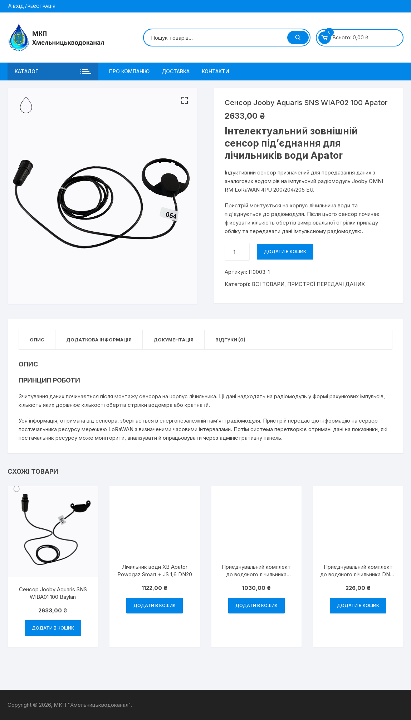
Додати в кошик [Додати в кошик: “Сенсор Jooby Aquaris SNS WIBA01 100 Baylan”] (53, 628)
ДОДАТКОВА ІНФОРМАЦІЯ (99, 339)
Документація (173, 339)
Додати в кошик (285, 251)
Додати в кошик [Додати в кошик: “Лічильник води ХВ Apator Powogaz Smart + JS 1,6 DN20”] (154, 605)
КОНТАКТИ (215, 71)
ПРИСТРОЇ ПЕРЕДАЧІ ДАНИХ (326, 284)
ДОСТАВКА (176, 71)
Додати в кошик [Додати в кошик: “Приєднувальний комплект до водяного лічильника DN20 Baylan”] (358, 605)
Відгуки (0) (230, 339)
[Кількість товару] (237, 252)
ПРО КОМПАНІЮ (129, 71)
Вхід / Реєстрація (31, 6)
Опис (37, 339)
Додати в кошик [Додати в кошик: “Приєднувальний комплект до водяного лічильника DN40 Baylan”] (256, 605)
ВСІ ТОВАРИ (268, 284)
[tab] (37, 339)
